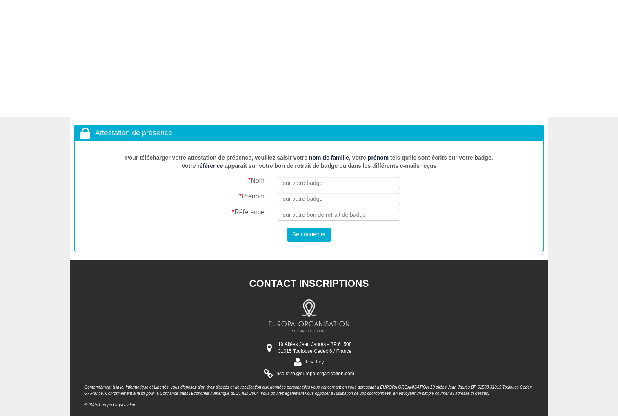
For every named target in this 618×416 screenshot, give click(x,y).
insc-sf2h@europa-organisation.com (315, 373)
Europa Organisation (117, 405)
